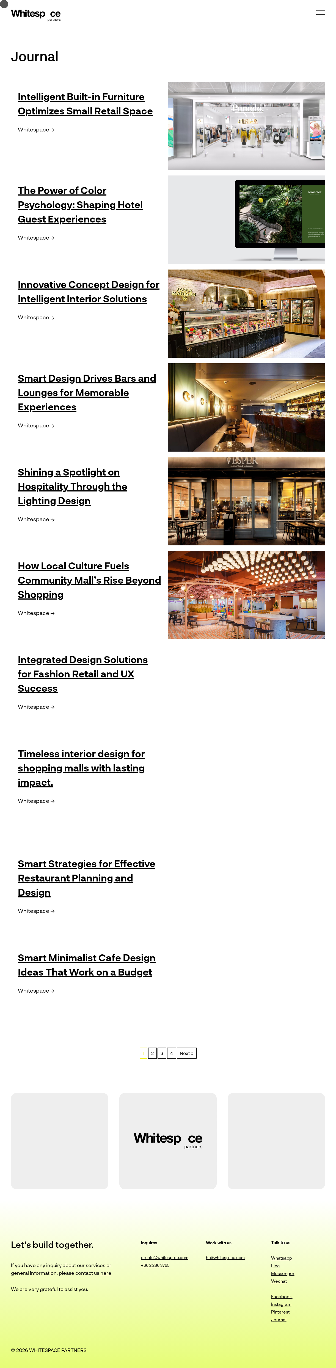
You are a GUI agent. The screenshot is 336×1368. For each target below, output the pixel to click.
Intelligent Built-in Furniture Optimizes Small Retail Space (89, 110)
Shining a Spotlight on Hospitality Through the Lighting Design (79, 485)
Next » (187, 1053)
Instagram (281, 1304)
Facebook (282, 1296)
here (105, 1273)
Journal (279, 1319)
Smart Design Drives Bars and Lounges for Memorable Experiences (84, 392)
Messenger (282, 1273)
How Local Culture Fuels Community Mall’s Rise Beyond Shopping (80, 579)
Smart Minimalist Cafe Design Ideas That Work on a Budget (88, 971)
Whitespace (36, 143)
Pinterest (280, 1311)
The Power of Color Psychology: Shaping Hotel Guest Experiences (88, 204)
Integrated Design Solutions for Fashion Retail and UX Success (89, 673)
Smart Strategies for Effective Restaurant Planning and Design (71, 877)
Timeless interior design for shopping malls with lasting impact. (89, 767)
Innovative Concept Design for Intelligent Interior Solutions (89, 298)
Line (275, 1265)
